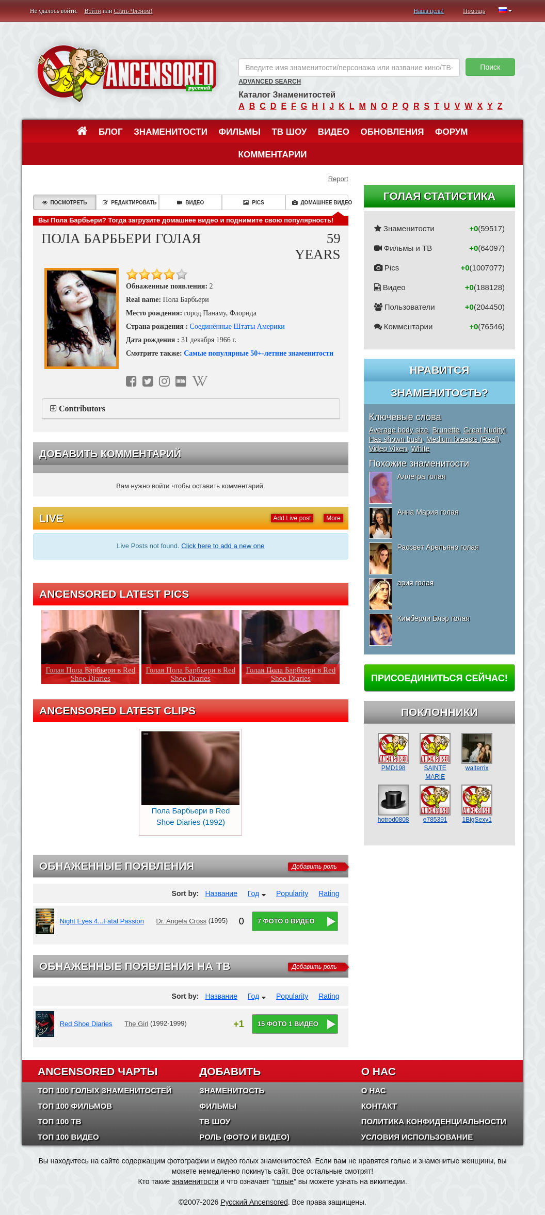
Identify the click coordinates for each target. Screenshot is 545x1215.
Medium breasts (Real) (463, 439)
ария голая (415, 583)
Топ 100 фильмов (75, 1105)
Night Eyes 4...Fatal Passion (102, 921)
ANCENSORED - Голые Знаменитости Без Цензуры (126, 73)
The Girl (136, 1024)
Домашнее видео (320, 202)
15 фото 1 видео (288, 1024)
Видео (333, 132)
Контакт (379, 1105)
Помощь (474, 10)
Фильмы (240, 132)
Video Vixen (388, 448)
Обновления (392, 132)
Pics (253, 202)
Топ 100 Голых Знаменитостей (105, 1090)
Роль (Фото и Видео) (244, 1136)
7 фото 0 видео (286, 921)
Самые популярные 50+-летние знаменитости (258, 353)
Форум (451, 132)
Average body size (398, 430)
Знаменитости (170, 132)
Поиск (490, 67)
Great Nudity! (484, 430)
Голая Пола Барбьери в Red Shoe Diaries (91, 674)
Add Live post (292, 518)
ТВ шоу (289, 132)
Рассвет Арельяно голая (438, 547)
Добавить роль (314, 866)
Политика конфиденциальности (433, 1121)
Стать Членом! (133, 10)
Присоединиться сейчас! (439, 678)
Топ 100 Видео (68, 1136)
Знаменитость (231, 1090)
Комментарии (272, 154)
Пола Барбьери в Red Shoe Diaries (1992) (190, 778)
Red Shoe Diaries (86, 1024)
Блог (111, 132)
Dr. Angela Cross (181, 921)
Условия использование (417, 1136)
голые (284, 1181)
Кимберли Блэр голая (433, 618)
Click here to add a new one (222, 546)
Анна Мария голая (428, 512)
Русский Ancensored (254, 1202)
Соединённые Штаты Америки (237, 326)
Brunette (445, 430)
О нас (373, 1090)
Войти (93, 10)
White (420, 448)
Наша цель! (428, 10)
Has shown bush (396, 439)
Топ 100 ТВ (60, 1121)
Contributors (82, 408)
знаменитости (195, 1181)
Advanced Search (269, 81)
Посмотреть (64, 202)
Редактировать (129, 202)
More (333, 518)
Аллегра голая (421, 476)
